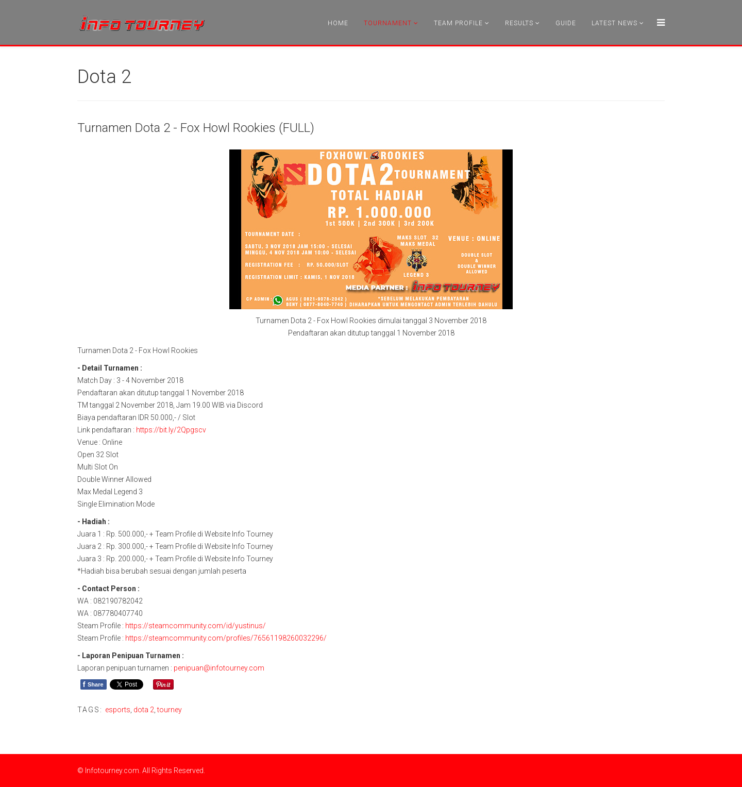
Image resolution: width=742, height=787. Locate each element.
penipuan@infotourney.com (219, 668)
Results (519, 23)
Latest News (614, 23)
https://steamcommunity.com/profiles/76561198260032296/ (226, 638)
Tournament (388, 23)
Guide (565, 23)
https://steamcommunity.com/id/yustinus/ (195, 626)
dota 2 (143, 710)
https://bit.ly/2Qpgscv (171, 430)
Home (338, 23)
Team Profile (458, 23)
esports (117, 710)
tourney (169, 710)
